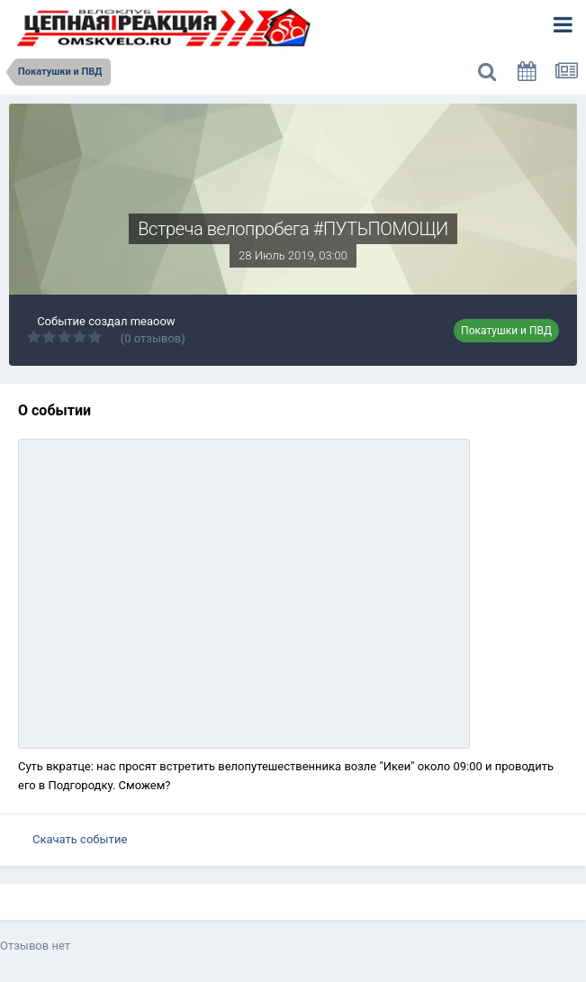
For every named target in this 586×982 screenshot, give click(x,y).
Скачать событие (79, 839)
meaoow (153, 321)
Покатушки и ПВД (506, 330)
